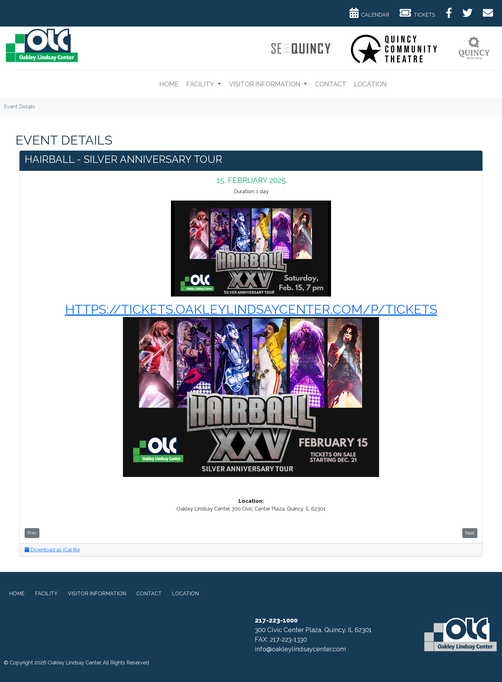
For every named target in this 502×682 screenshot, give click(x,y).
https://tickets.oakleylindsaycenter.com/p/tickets (251, 309)
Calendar (369, 13)
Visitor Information (265, 84)
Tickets (417, 13)
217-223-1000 (276, 620)
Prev (32, 532)
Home (169, 84)
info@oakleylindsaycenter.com (300, 649)
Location (370, 84)
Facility (200, 84)
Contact (330, 84)
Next (469, 532)
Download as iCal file (52, 550)
